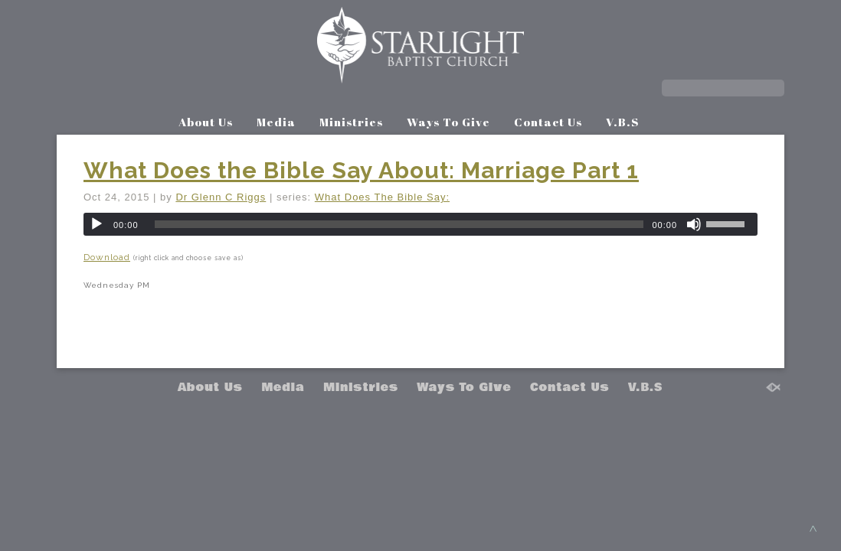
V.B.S (622, 121)
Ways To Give (448, 121)
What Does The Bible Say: (382, 197)
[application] (420, 224)
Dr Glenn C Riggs (220, 197)
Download (106, 257)
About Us (205, 121)
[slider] (399, 224)
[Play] (96, 224)
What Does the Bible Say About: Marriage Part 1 (361, 170)
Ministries (351, 121)
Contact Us (548, 121)
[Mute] (694, 224)
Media (276, 121)
